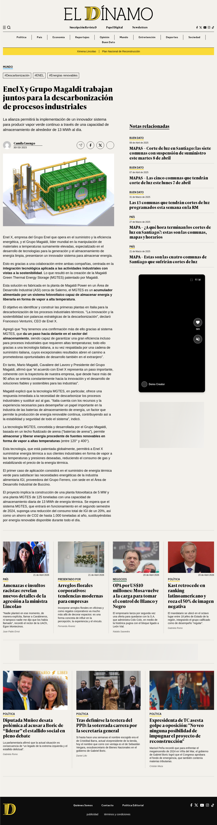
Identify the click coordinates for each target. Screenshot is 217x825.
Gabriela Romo (175, 628)
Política (21, 37)
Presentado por (69, 579)
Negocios (120, 579)
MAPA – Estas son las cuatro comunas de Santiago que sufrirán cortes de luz (168, 259)
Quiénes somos (83, 805)
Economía (59, 37)
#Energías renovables (63, 75)
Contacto (107, 805)
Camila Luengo (24, 143)
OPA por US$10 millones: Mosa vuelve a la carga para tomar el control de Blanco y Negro (136, 595)
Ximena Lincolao (86, 51)
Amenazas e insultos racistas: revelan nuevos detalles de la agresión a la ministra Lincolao (25, 595)
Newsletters (139, 27)
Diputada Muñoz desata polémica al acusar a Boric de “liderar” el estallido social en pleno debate (34, 728)
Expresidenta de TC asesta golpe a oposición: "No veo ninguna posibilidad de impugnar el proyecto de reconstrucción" (177, 730)
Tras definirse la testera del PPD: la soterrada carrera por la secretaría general (106, 725)
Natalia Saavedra (121, 631)
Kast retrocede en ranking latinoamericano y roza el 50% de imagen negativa (191, 595)
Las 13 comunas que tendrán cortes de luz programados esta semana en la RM (169, 204)
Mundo (124, 37)
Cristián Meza (156, 766)
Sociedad (194, 37)
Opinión (104, 37)
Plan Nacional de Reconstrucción (121, 51)
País (39, 37)
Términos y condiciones (117, 814)
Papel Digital (114, 27)
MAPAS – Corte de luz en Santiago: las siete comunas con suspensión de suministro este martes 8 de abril (170, 153)
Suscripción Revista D (83, 27)
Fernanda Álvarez (66, 626)
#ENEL (39, 75)
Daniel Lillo (81, 755)
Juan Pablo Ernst (11, 631)
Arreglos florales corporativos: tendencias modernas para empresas (80, 593)
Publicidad (92, 814)
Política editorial (133, 805)
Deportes (172, 37)
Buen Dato (108, 42)
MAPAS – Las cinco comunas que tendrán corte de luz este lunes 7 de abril (168, 180)
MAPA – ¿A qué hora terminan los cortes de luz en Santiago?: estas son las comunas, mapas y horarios (170, 232)
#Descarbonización (17, 75)
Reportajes (82, 37)
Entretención (147, 37)
